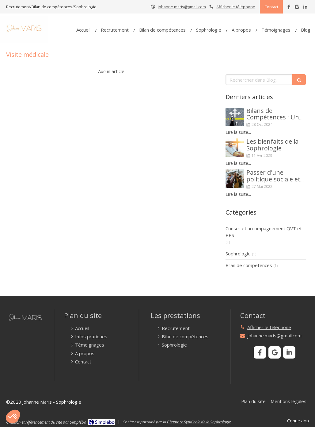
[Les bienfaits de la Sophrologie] (235, 147)
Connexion (298, 420)
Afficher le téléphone (235, 7)
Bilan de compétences (249, 265)
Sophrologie (238, 253)
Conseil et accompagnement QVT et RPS (264, 231)
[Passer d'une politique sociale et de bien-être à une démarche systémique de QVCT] (235, 178)
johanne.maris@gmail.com (274, 335)
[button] (13, 416)
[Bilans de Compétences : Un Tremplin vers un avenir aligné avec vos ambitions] (235, 117)
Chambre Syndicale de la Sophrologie (199, 422)
